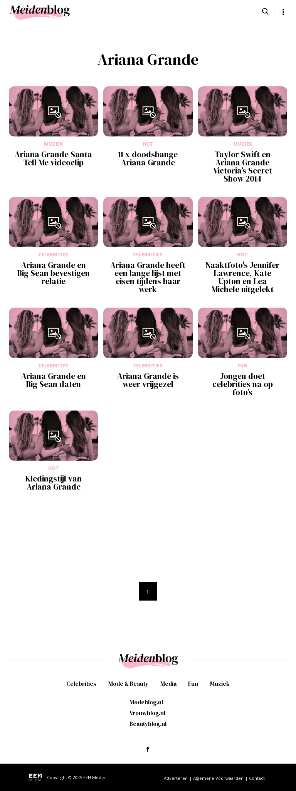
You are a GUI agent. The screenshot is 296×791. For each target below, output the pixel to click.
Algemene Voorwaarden (218, 778)
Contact (257, 778)
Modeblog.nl (146, 702)
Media (168, 684)
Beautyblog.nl (148, 724)
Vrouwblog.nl (147, 713)
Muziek (220, 684)
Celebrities (81, 684)
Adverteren (176, 778)
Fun (193, 684)
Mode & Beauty (128, 684)
